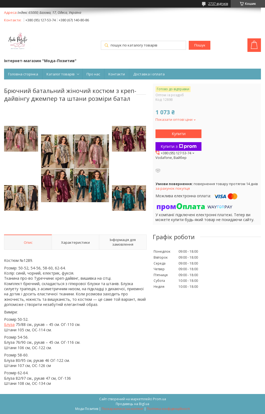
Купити (179, 133)
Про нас (93, 74)
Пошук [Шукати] (199, 45)
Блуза (9, 324)
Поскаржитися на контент (122, 408)
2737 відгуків (218, 3)
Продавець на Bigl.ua (132, 404)
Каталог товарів (61, 74)
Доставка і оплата (149, 74)
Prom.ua (159, 399)
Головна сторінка (23, 74)
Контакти (116, 74)
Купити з (179, 146)
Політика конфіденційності (168, 408)
